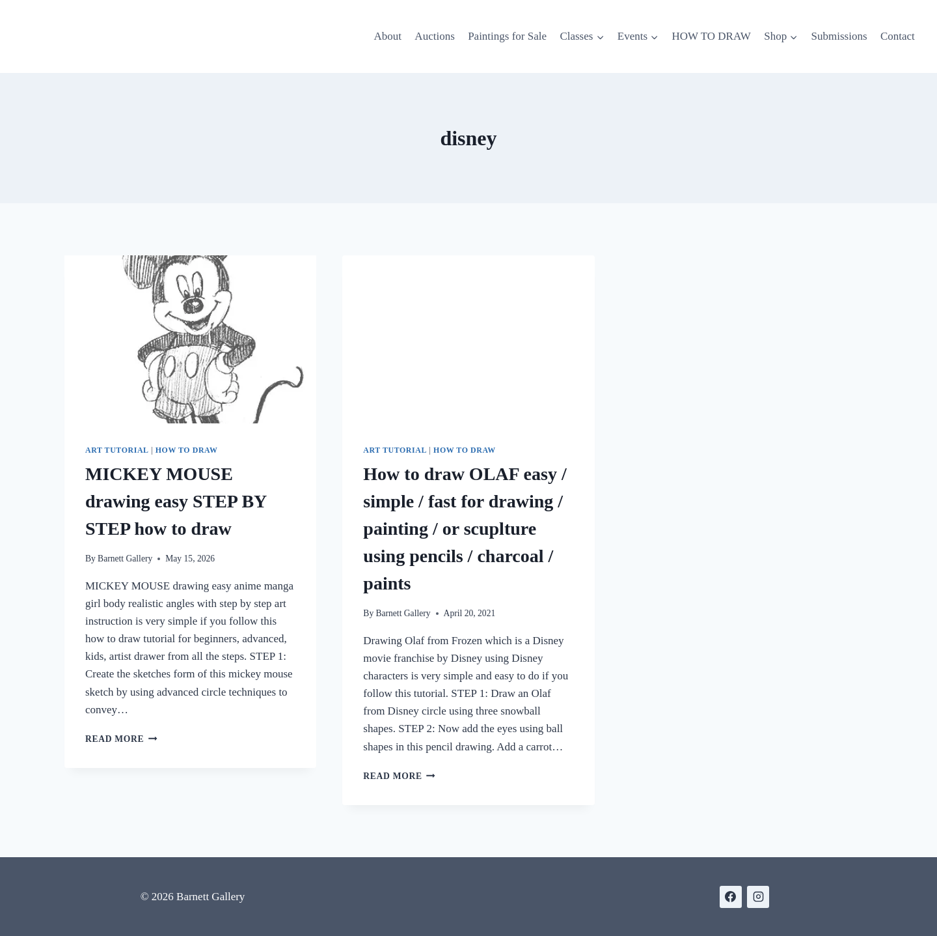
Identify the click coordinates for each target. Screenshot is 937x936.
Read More (121, 739)
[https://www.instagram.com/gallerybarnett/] (758, 897)
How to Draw (187, 450)
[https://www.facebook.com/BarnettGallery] (731, 897)
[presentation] (190, 339)
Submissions (839, 36)
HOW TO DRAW (711, 36)
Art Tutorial (117, 450)
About (387, 36)
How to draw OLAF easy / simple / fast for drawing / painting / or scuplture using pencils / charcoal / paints (464, 528)
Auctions (434, 36)
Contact (897, 36)
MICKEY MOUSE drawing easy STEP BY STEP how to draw (175, 501)
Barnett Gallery (125, 558)
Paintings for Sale (507, 36)
